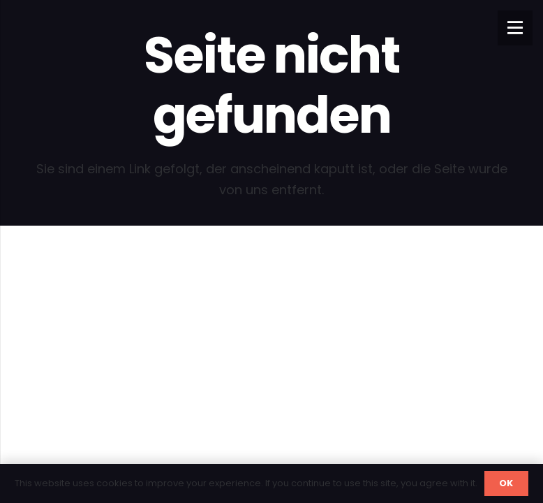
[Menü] (515, 27)
